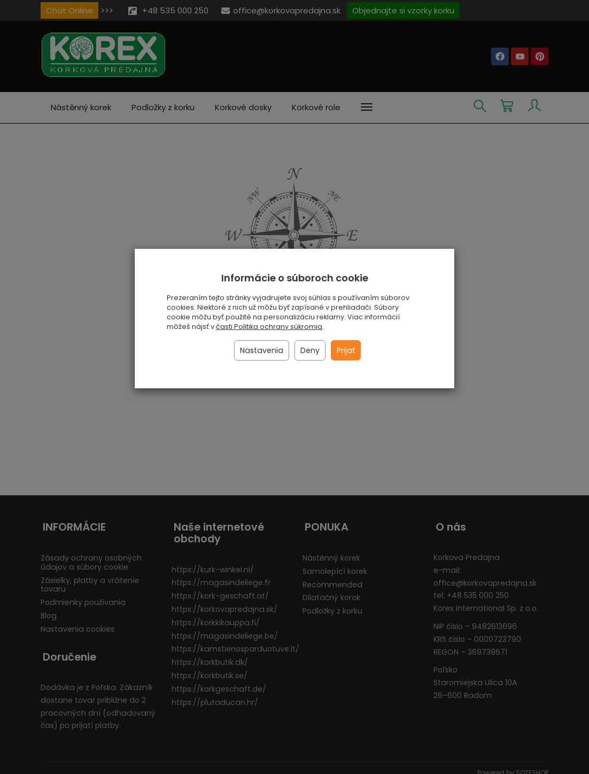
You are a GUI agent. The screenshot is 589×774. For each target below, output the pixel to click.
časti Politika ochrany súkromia (269, 326)
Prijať (346, 350)
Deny (310, 350)
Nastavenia (261, 350)
